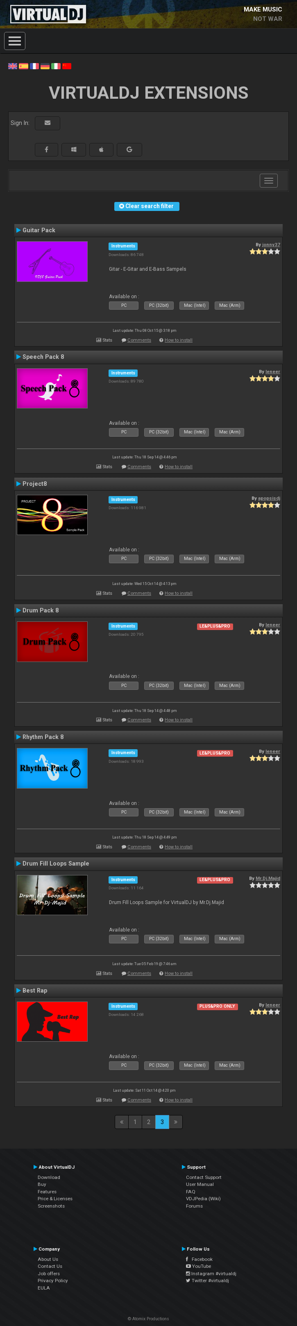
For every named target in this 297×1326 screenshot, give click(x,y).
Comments (139, 340)
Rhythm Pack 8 (43, 737)
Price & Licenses (55, 1198)
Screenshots (51, 1206)
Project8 (35, 484)
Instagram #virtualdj (211, 1273)
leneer (272, 371)
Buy (42, 1184)
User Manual (200, 1184)
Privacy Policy (53, 1280)
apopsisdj (269, 498)
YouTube (198, 1266)
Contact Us (50, 1266)
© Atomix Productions (148, 1318)
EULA (44, 1288)
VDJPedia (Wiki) (203, 1198)
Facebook (199, 1259)
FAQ (190, 1192)
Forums (194, 1206)
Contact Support (204, 1177)
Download (49, 1177)
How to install (179, 340)
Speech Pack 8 (43, 357)
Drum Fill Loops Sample (56, 863)
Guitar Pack (39, 230)
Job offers (49, 1273)
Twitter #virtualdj (207, 1280)
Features (47, 1192)
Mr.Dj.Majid (268, 878)
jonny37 (271, 244)
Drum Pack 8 (41, 610)
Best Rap (35, 990)
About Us (48, 1259)
